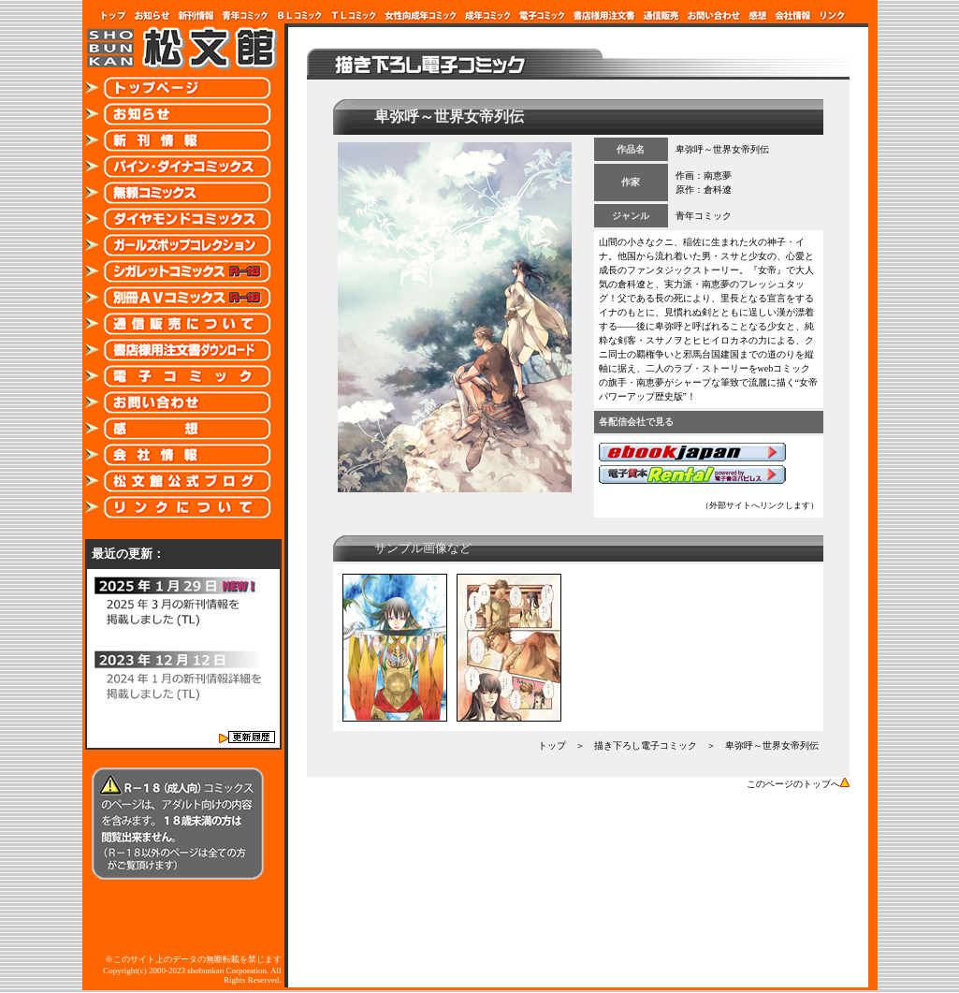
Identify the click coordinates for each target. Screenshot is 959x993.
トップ (552, 745)
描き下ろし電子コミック (645, 745)
